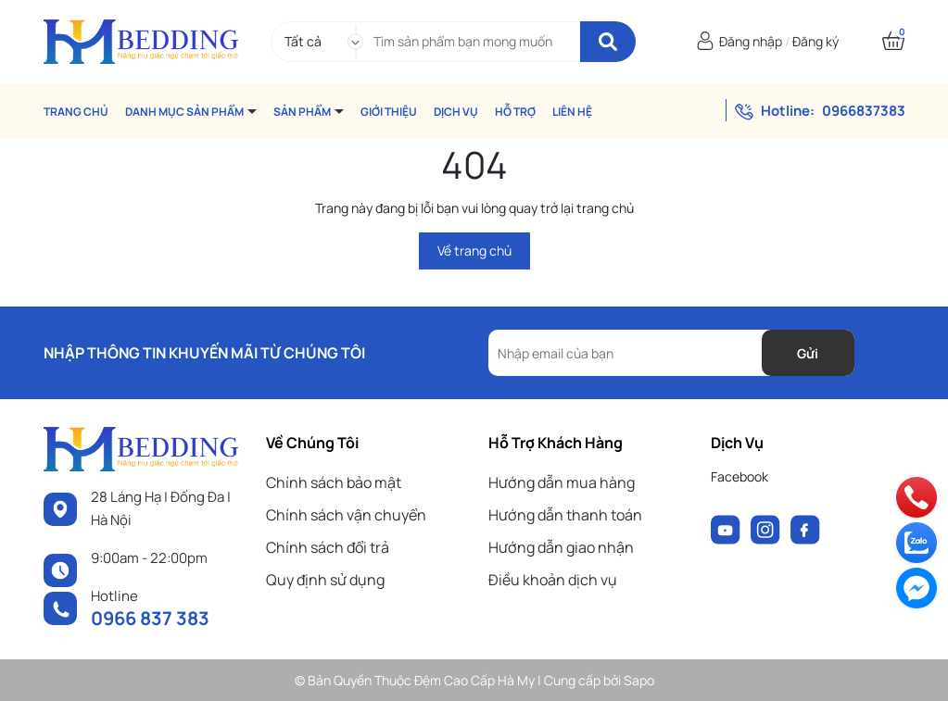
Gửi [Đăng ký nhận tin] (807, 353)
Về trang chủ (474, 250)
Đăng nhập (750, 41)
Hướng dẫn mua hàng (561, 482)
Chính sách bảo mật (333, 482)
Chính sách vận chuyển (346, 515)
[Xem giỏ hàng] (893, 41)
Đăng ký (815, 41)
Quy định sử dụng (325, 580)
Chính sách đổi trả (327, 547)
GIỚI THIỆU (388, 111)
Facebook (739, 476)
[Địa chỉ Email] (671, 353)
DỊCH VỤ (456, 111)
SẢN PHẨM (303, 111)
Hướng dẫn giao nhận (561, 547)
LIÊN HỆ (572, 111)
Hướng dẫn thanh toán (565, 515)
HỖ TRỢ (515, 111)
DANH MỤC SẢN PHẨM (185, 111)
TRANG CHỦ (76, 111)
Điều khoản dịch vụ (552, 580)
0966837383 (863, 110)
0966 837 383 (150, 618)
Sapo (639, 680)
